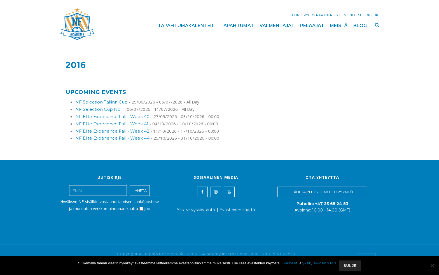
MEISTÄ (339, 25)
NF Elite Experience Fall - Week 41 (111, 123)
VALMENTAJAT (277, 25)
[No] (432, 265)
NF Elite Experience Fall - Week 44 (112, 138)
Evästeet (290, 263)
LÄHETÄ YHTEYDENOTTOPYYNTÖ (322, 192)
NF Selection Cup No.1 (99, 109)
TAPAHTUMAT (237, 25)
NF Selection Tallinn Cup (101, 102)
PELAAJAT (312, 25)
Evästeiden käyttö (237, 209)
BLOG (360, 25)
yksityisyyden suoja (319, 263)
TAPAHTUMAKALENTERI (186, 25)
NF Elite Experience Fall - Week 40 (112, 116)
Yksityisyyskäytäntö (196, 209)
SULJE (350, 266)
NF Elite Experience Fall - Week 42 (112, 131)
